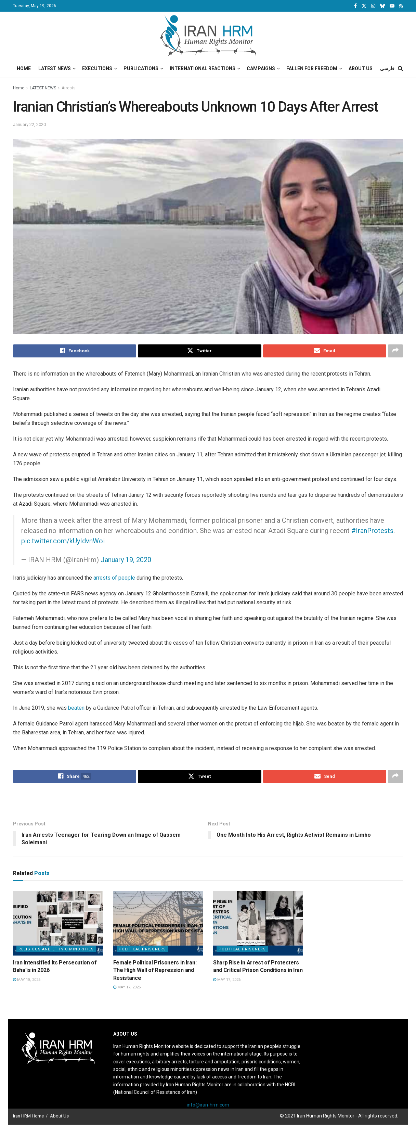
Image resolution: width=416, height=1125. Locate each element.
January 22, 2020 (29, 124)
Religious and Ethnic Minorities (56, 949)
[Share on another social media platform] (395, 350)
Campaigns (261, 68)
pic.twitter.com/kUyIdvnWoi (63, 541)
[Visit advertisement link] (208, 798)
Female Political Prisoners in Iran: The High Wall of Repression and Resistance (155, 970)
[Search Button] (400, 68)
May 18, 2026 (26, 979)
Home (24, 68)
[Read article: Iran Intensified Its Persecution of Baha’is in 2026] (58, 923)
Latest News (54, 68)
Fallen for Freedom (311, 68)
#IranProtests (372, 531)
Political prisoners (142, 949)
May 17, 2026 (127, 987)
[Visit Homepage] (208, 36)
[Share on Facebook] (74, 350)
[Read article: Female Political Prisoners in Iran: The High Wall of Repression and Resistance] (158, 923)
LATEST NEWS (43, 88)
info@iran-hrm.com (208, 1105)
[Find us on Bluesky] (382, 6)
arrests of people (114, 577)
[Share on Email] (324, 350)
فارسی (387, 68)
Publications (141, 68)
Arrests (69, 88)
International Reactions (202, 68)
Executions (97, 68)
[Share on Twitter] (199, 350)
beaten (76, 708)
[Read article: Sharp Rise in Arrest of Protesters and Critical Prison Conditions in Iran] (258, 923)
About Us (361, 68)
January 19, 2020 (126, 560)
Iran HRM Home (28, 1115)
